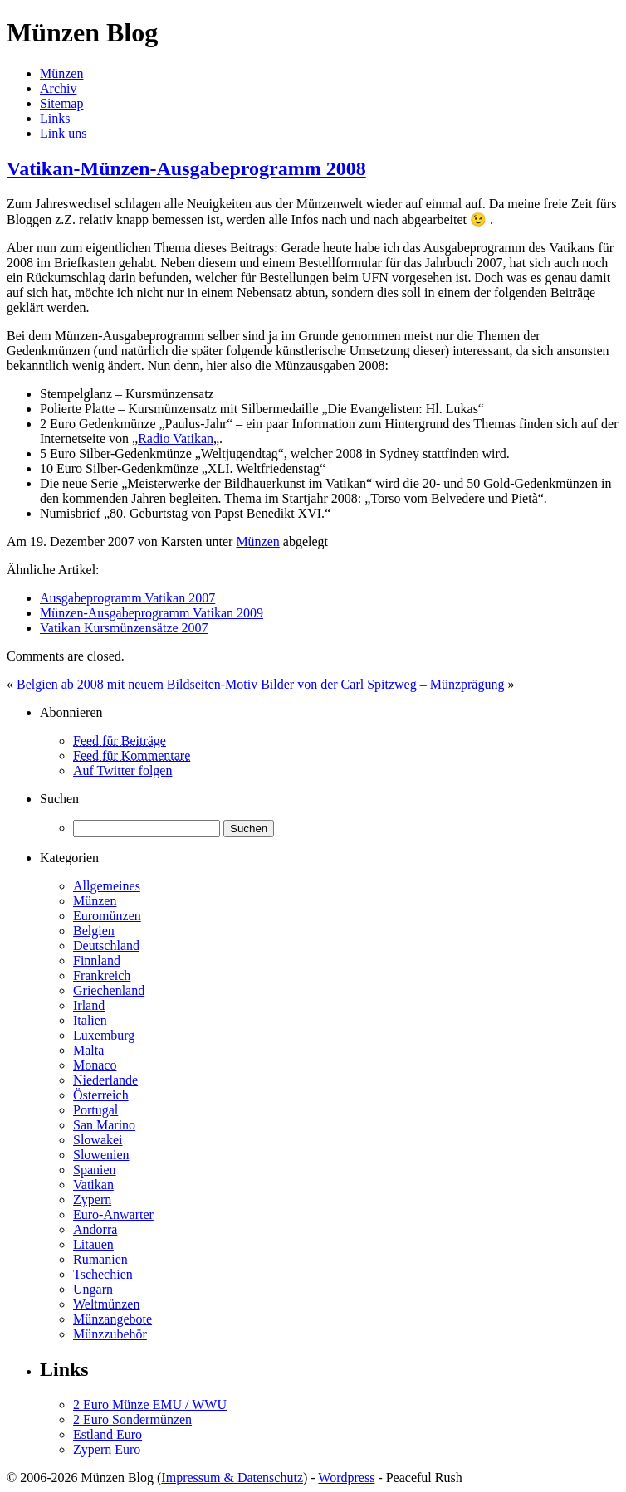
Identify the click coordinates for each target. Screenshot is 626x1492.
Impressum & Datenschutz (232, 1477)
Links (55, 118)
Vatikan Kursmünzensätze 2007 (124, 628)
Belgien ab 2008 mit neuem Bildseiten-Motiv (137, 684)
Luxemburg (103, 1035)
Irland (89, 1005)
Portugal (95, 1110)
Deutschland (106, 946)
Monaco (94, 1065)
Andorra (95, 1229)
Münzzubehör (110, 1334)
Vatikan (93, 1185)
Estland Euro (107, 1434)
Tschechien (103, 1274)
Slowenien (101, 1155)
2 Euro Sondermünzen (132, 1419)
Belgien (94, 931)
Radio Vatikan (175, 439)
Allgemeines (106, 886)
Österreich (101, 1095)
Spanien (94, 1170)
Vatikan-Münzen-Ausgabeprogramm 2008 (186, 168)
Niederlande (105, 1080)
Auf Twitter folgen (122, 770)
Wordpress (346, 1477)
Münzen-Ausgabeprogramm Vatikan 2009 (151, 613)
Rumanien (100, 1259)
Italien (90, 1020)
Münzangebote (112, 1319)
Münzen (61, 73)
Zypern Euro (106, 1449)
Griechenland (108, 990)
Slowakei (98, 1140)
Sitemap (61, 103)
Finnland (96, 960)
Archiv (58, 88)
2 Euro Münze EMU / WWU (150, 1404)
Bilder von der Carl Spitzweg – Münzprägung (382, 684)
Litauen (93, 1244)
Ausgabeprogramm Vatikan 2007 (127, 598)
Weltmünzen (106, 1304)
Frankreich (101, 975)
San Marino (104, 1125)
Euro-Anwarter (113, 1214)
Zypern (92, 1199)
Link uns (63, 133)
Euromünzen (107, 916)
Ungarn (93, 1289)
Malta (88, 1050)
